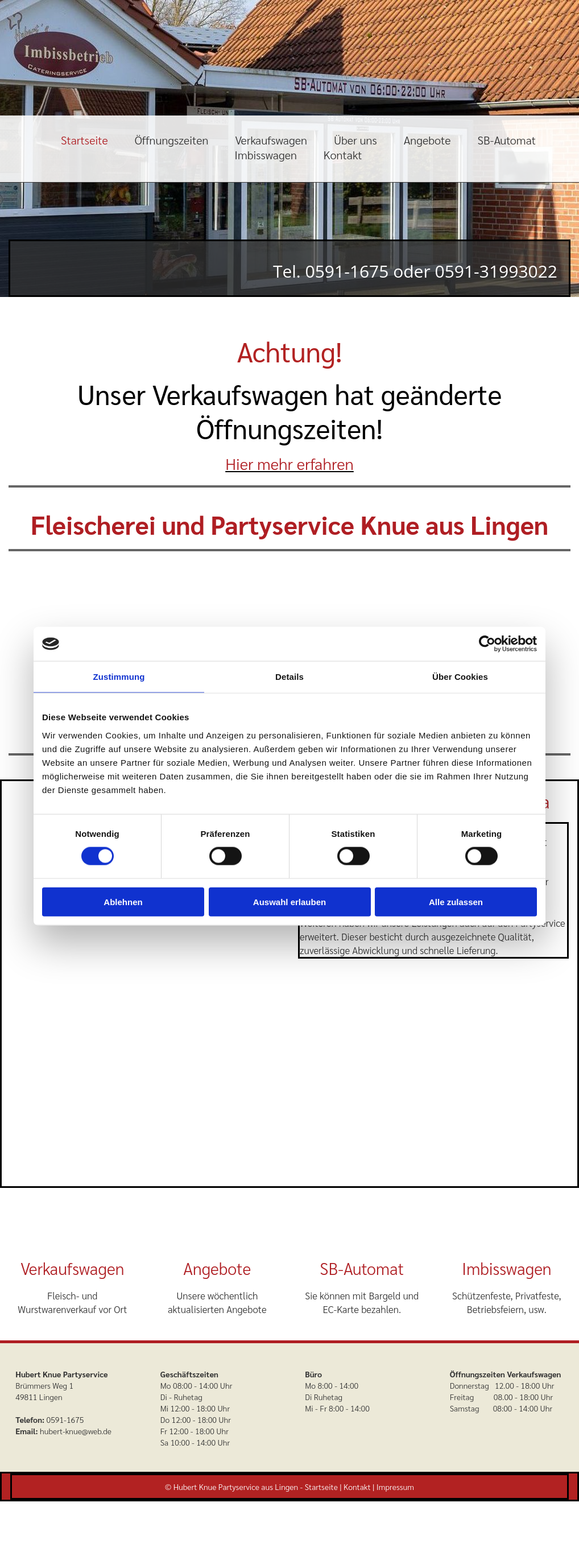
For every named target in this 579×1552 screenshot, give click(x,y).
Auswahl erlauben (289, 901)
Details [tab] (289, 677)
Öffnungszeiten (172, 140)
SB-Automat (506, 140)
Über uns (355, 140)
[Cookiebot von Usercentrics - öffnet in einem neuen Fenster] (487, 644)
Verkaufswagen (271, 140)
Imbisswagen (265, 154)
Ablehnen (123, 901)
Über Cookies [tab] (460, 677)
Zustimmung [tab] (119, 677)
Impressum (395, 1486)
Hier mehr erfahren (289, 463)
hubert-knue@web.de (75, 1431)
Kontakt (343, 154)
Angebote (427, 140)
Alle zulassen (456, 901)
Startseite (84, 140)
